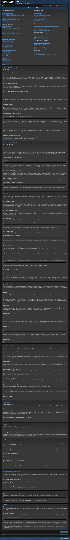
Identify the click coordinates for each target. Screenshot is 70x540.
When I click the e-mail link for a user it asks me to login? (11, 33)
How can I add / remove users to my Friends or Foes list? (43, 30)
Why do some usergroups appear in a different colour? (43, 18)
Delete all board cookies (64, 534)
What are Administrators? (38, 11)
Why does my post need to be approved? (9, 50)
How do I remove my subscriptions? (40, 44)
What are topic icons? (5, 64)
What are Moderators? (38, 13)
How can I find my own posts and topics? (41, 38)
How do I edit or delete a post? (7, 37)
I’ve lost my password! (6, 16)
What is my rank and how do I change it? (9, 32)
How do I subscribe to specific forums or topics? (42, 43)
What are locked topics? (6, 63)
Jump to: (58, 531)
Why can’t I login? (5, 11)
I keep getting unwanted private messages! (41, 24)
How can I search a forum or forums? (40, 33)
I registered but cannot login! (7, 18)
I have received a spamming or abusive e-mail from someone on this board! (46, 26)
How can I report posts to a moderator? (8, 47)
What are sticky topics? (6, 61)
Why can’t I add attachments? (7, 45)
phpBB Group (30, 508)
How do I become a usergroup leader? (40, 16)
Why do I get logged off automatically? (8, 14)
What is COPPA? (5, 20)
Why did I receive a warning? (7, 46)
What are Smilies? (5, 56)
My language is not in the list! (7, 29)
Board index (4, 534)
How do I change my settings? (7, 26)
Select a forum (64, 531)
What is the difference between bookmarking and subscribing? (44, 41)
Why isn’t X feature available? (39, 53)
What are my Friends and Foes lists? (40, 29)
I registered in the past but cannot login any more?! (10, 19)
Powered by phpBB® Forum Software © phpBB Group (66, 538)
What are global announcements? (7, 59)
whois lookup (6, 523)
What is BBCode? (5, 54)
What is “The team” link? (38, 20)
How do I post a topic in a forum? (7, 36)
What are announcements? (6, 60)
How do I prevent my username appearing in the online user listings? (13, 15)
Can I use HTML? (5, 55)
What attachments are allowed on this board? (41, 47)
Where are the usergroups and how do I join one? (42, 15)
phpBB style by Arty (62, 538)
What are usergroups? (37, 14)
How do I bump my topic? (6, 51)
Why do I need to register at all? (7, 13)
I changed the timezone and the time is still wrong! (10, 28)
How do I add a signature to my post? (8, 39)
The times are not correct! (6, 27)
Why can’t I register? (5, 21)
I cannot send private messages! (39, 23)
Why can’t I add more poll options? (8, 41)
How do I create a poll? (6, 40)
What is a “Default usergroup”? (39, 19)
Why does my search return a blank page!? (41, 36)
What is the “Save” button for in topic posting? (10, 48)
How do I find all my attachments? (40, 48)
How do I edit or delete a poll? (7, 42)
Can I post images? (5, 58)
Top (3, 73)
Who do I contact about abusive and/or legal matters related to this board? (46, 54)
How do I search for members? (39, 37)
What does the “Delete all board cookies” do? (9, 22)
